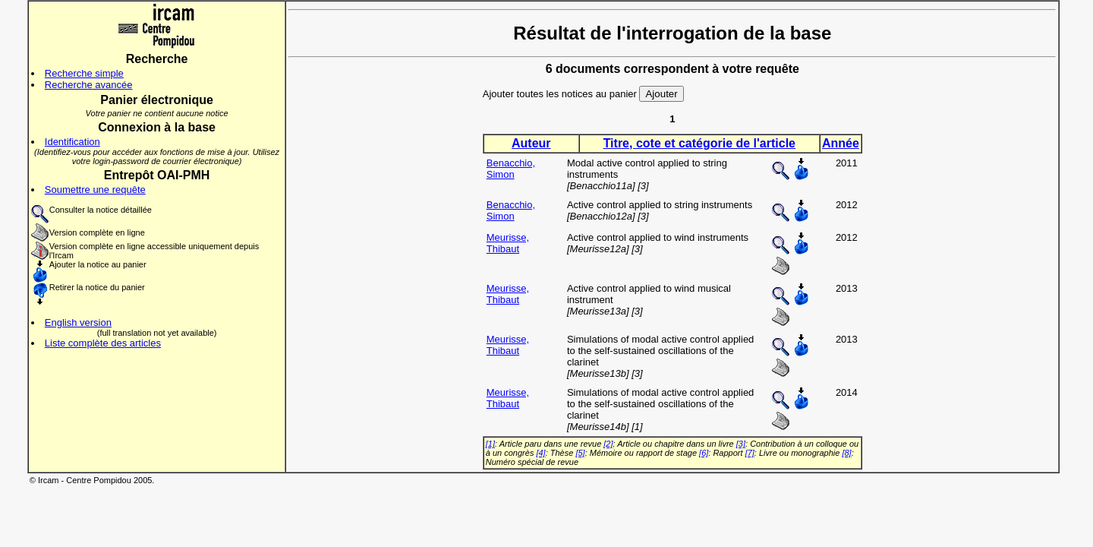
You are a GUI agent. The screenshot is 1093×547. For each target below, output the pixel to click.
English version (78, 322)
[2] (608, 443)
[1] (490, 443)
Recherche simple (84, 73)
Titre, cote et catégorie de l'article (699, 143)
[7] (749, 452)
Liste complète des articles (103, 343)
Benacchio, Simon (511, 168)
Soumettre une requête (95, 189)
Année (840, 143)
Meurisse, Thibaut (508, 243)
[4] (540, 452)
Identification (72, 141)
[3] (740, 443)
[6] (703, 452)
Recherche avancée (89, 84)
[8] (846, 452)
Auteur (531, 143)
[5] (579, 452)
